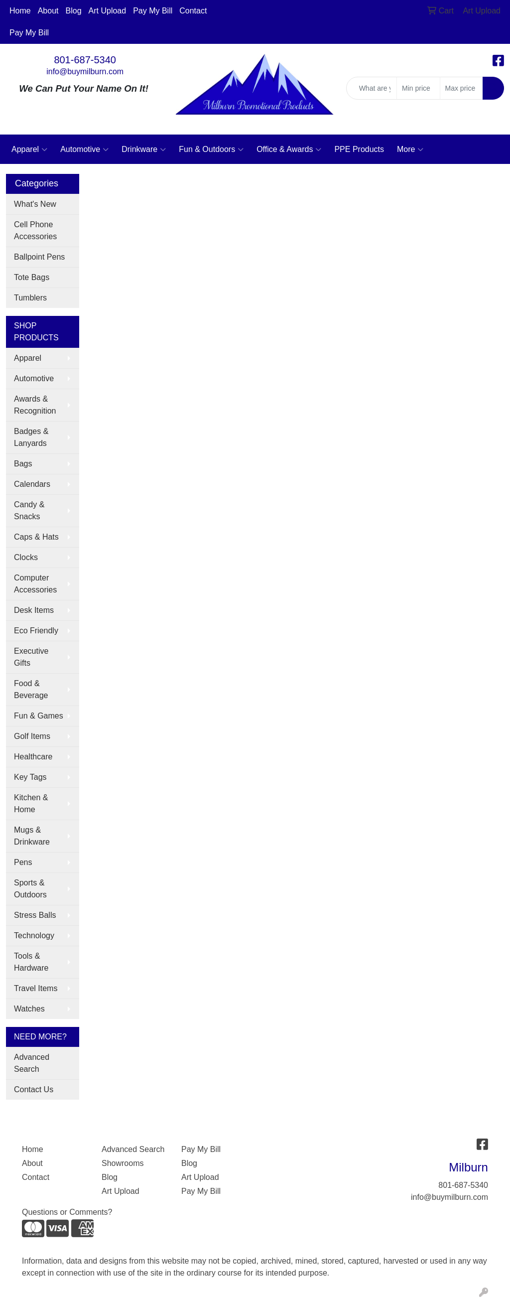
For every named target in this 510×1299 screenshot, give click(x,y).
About (48, 10)
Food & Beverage (31, 689)
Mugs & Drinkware (32, 836)
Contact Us (33, 1089)
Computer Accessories (35, 584)
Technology (34, 935)
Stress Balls (35, 915)
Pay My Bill (152, 10)
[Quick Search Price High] (461, 88)
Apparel (29, 149)
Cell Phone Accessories (35, 230)
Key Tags (30, 777)
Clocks (26, 557)
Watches (29, 1009)
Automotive (84, 149)
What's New (35, 204)
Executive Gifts (31, 657)
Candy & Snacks (29, 510)
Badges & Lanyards (31, 437)
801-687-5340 (85, 59)
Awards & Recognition (35, 405)
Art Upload (108, 10)
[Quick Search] (371, 88)
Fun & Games (38, 716)
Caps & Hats (36, 537)
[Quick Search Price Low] (418, 88)
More (410, 149)
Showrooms (122, 1163)
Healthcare (33, 756)
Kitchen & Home (31, 803)
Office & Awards (288, 149)
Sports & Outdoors (30, 888)
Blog (74, 10)
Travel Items (35, 988)
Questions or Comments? (67, 1212)
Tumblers (30, 297)
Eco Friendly (36, 630)
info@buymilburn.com (85, 71)
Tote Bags (31, 277)
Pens (23, 862)
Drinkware (144, 149)
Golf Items (32, 736)
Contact (193, 10)
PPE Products (359, 149)
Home (20, 10)
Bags (23, 463)
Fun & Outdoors (211, 149)
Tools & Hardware (31, 962)
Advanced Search (31, 1063)
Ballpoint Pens (39, 257)
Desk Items (34, 610)
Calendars (32, 484)
